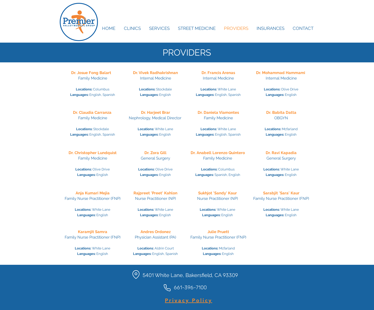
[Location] (136, 274)
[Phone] (167, 287)
